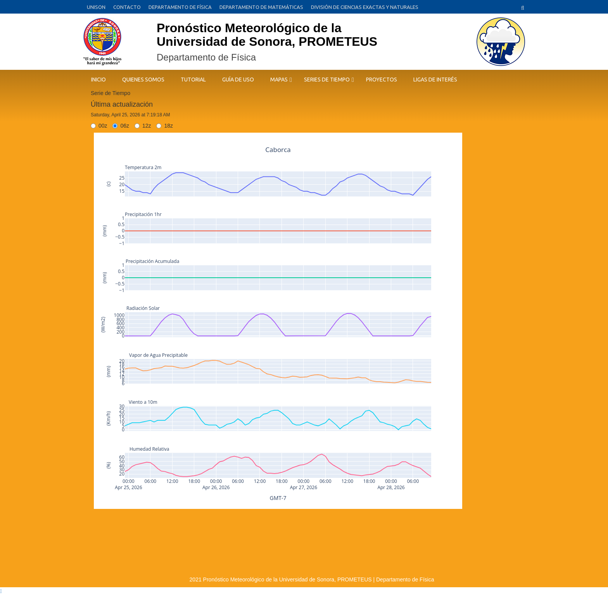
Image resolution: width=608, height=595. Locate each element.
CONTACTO (127, 7)
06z (120, 126)
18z (164, 126)
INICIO (98, 79)
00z (99, 126)
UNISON (96, 7)
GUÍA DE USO (238, 79)
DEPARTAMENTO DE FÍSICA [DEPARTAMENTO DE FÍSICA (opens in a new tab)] (180, 7)
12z (143, 126)
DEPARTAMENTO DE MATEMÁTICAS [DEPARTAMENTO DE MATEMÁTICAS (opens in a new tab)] (261, 7)
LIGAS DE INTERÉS (435, 79)
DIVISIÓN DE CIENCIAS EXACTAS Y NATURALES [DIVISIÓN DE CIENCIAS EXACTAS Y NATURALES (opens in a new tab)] (364, 7)
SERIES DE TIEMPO (327, 79)
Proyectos (381, 79)
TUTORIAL (193, 79)
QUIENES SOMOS (143, 79)
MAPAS (279, 79)
